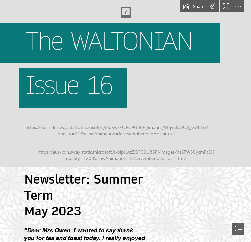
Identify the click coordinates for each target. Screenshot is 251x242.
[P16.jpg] (125, 84)
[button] (193, 6)
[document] (125, 121)
